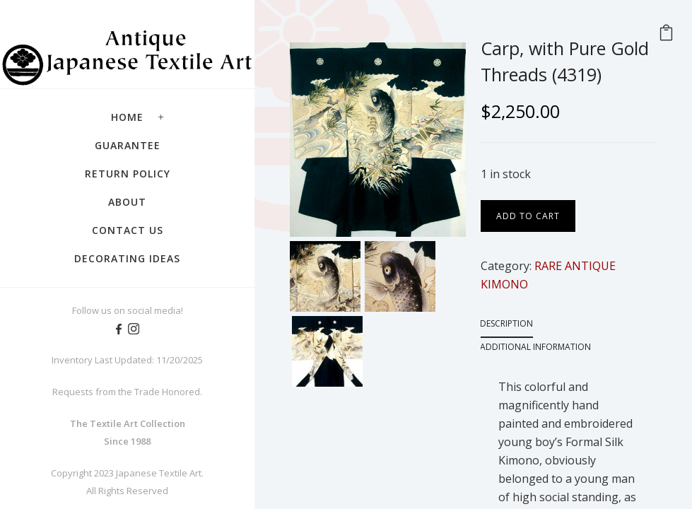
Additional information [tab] (535, 347)
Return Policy (127, 173)
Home (127, 117)
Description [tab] (506, 323)
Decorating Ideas (127, 258)
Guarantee (127, 145)
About (127, 202)
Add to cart (528, 216)
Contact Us (127, 230)
